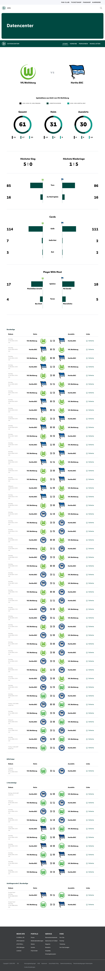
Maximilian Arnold (34, 289)
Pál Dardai (67, 289)
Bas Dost (38, 304)
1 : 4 (52, 514)
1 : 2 (52, 341)
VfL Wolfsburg (32, 341)
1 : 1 (52, 384)
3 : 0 (52, 609)
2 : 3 (52, 453)
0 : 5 (52, 349)
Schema (90, 341)
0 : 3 (52, 401)
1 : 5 (52, 531)
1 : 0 (52, 445)
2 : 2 (52, 419)
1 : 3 (52, 670)
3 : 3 (52, 436)
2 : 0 (52, 375)
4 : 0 (52, 846)
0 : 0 (52, 358)
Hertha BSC (72, 341)
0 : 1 (52, 410)
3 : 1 (52, 618)
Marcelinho (67, 304)
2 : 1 (52, 479)
